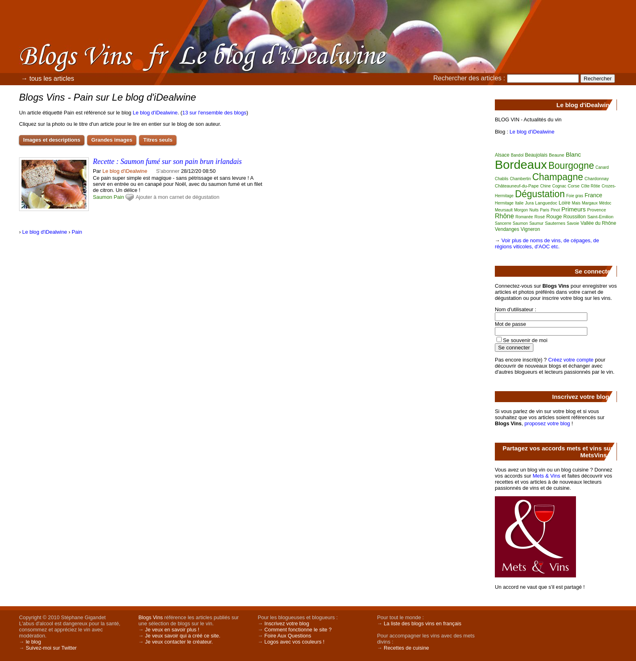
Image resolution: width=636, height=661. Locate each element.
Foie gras (574, 196)
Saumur (536, 223)
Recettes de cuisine (406, 648)
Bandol (517, 155)
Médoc (605, 203)
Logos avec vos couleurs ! (294, 642)
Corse (574, 185)
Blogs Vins (150, 617)
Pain (119, 197)
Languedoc (546, 202)
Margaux (590, 203)
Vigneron (530, 229)
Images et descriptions (51, 140)
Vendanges (507, 229)
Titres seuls (157, 140)
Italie (519, 203)
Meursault (504, 210)
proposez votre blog (547, 423)
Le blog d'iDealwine (155, 113)
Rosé (540, 216)
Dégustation (540, 194)
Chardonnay (596, 178)
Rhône (504, 216)
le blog (33, 642)
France (593, 195)
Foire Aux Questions (287, 636)
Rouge (554, 216)
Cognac (559, 186)
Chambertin (520, 179)
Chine (545, 186)
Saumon (102, 197)
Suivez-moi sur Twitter (51, 648)
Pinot (555, 210)
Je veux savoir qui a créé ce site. (183, 636)
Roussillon (574, 217)
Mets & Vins (546, 476)
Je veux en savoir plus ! (172, 630)
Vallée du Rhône (598, 223)
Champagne (557, 177)
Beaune (556, 155)
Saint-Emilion (600, 216)
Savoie (573, 223)
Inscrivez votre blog (286, 623)
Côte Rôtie (590, 186)
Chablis (501, 179)
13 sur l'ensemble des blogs (214, 113)
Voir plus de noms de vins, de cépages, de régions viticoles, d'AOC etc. (547, 243)
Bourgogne (571, 165)
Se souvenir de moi (525, 340)
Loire (564, 203)
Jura (529, 202)
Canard (602, 167)
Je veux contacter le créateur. (179, 642)
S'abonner (168, 171)
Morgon (521, 210)
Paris (544, 210)
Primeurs (573, 209)
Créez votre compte (571, 360)
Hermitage (504, 203)
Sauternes (555, 223)
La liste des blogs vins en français (422, 623)
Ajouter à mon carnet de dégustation (177, 197)
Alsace (502, 155)
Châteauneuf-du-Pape (517, 185)
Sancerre (503, 223)
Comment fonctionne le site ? (298, 630)
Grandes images (111, 140)
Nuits (534, 210)
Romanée (524, 217)
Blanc (573, 154)
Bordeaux (521, 164)
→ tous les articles (47, 78)
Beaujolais (536, 155)
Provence (596, 209)
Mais (576, 203)
